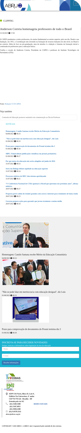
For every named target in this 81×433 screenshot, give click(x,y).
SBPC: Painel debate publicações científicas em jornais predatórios (31, 154)
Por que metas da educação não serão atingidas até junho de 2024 (30, 161)
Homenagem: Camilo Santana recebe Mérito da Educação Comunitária (33, 131)
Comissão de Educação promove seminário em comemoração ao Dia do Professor (31, 117)
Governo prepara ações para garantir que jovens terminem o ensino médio (34, 201)
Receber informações (11, 363)
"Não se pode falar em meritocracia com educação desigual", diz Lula (32, 139)
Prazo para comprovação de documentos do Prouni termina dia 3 (30, 146)
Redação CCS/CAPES (13, 104)
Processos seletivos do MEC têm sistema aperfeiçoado (26, 176)
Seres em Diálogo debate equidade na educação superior (27, 169)
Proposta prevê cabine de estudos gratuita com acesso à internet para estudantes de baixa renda (42, 194)
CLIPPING (8, 21)
